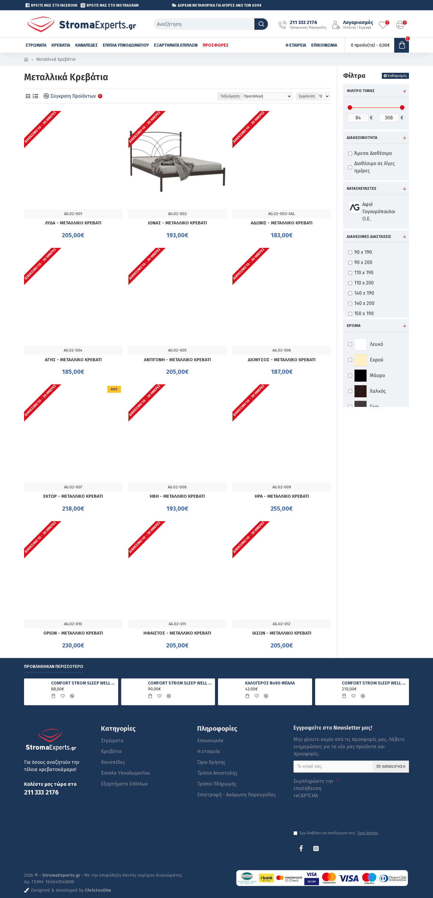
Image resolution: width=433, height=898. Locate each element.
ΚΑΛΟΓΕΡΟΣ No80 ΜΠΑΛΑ (270, 683)
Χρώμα (354, 325)
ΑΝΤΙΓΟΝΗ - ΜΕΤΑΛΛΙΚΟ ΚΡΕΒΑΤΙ (177, 359)
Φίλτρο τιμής (361, 90)
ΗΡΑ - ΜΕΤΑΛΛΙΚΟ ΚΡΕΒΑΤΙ (282, 496)
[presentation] (335, 812)
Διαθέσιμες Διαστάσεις (369, 236)
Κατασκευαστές (361, 188)
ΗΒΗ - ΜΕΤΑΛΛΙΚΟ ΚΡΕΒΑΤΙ (177, 496)
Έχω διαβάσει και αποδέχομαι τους (336, 833)
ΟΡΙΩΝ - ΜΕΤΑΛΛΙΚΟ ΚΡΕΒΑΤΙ (73, 633)
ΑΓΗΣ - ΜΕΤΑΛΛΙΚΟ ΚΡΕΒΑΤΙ (73, 359)
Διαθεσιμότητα (362, 137)
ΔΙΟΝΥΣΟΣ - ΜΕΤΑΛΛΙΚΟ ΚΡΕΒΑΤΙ (281, 359)
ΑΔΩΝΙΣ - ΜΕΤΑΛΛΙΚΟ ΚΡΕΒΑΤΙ (281, 223)
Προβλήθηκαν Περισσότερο (53, 666)
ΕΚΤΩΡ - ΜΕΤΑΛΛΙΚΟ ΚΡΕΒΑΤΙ (73, 496)
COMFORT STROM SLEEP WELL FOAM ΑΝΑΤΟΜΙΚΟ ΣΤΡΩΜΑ (83, 683)
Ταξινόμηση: (230, 96)
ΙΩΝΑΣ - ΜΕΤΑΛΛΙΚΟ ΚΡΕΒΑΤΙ (177, 223)
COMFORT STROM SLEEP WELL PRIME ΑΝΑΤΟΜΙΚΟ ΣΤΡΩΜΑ (180, 683)
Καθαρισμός (397, 76)
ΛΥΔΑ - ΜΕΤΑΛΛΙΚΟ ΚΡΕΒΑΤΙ (73, 223)
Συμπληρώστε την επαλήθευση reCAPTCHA (313, 788)
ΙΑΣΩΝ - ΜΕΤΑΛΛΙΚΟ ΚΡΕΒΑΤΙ (281, 633)
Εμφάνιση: (307, 96)
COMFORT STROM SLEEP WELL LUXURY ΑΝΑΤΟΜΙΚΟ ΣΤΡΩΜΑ (374, 683)
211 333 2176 (41, 792)
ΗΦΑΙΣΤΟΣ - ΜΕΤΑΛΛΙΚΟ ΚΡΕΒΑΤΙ (177, 633)
